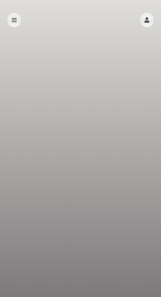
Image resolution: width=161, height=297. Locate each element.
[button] (147, 20)
